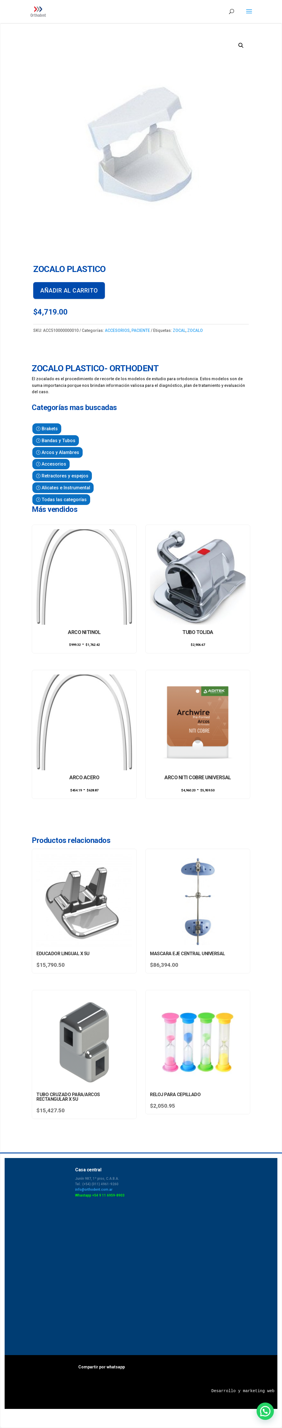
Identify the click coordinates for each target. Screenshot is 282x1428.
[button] (241, 45)
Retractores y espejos (65, 476)
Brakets (50, 428)
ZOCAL (179, 330)
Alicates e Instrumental (66, 487)
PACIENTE (140, 330)
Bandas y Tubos (58, 440)
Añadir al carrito (69, 290)
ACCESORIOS (117, 330)
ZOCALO (195, 330)
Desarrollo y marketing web (243, 1391)
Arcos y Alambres (60, 452)
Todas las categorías (64, 499)
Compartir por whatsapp (101, 1367)
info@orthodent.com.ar (93, 1190)
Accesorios (54, 464)
